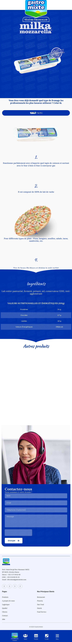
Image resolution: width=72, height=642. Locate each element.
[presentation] (18, 532)
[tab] (36, 113)
